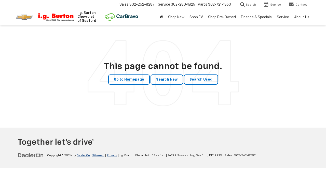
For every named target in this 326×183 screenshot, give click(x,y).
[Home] (161, 17)
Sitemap (98, 155)
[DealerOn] (31, 155)
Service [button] (283, 17)
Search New (167, 79)
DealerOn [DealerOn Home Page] (83, 155)
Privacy (112, 155)
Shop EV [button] (196, 17)
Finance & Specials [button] (256, 17)
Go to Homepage (129, 79)
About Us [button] (301, 17)
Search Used (200, 79)
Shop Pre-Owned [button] (222, 17)
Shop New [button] (176, 17)
